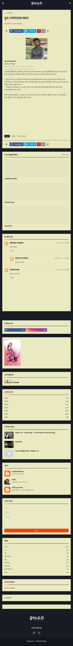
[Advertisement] (36, 117)
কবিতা (36, 547)
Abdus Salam (16, 242)
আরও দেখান (65, 155)
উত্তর (12, 251)
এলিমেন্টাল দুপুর (9, 202)
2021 (36, 411)
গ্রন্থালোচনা (36, 556)
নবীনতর (5, 316)
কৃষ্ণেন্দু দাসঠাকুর (21, 136)
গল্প (36, 553)
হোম (5, 13)
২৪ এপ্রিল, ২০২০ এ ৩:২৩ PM (61, 258)
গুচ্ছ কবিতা (18, 442)
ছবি (36, 560)
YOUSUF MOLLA (18, 472)
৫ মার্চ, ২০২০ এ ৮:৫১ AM (62, 243)
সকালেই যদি (8, 226)
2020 (36, 414)
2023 (36, 404)
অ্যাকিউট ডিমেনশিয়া (10, 179)
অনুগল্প (10, 13)
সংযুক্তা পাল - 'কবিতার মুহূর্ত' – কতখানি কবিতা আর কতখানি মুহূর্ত (35, 433)
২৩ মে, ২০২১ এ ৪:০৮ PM (62, 269)
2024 (36, 401)
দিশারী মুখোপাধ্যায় (17, 488)
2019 (36, 417)
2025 (36, 398)
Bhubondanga (41, 641)
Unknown (14, 269)
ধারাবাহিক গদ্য (36, 569)
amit (14, 480)
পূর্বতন (68, 316)
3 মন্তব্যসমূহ (18, 24)
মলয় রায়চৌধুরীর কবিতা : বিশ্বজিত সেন (27, 451)
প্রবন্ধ (36, 572)
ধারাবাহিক (36, 566)
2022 (36, 408)
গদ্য (36, 550)
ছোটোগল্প (36, 563)
